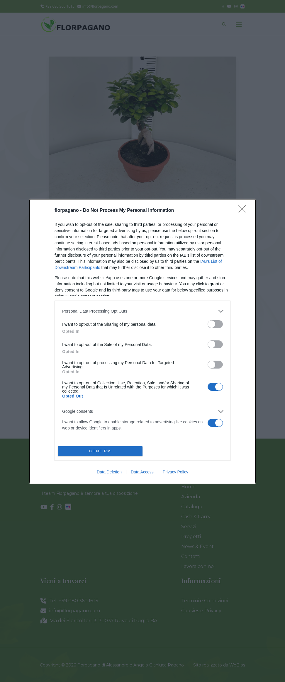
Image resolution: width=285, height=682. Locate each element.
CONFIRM (100, 451)
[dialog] (142, 341)
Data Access (142, 472)
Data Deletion (109, 472)
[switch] (215, 324)
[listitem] (142, 311)
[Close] (244, 210)
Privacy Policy (175, 472)
